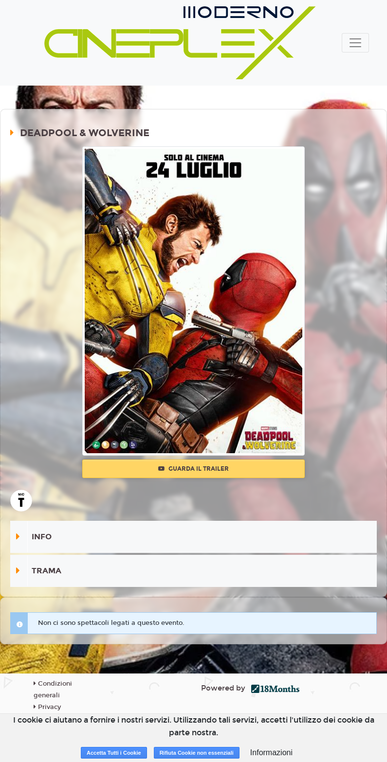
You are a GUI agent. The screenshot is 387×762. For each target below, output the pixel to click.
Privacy (47, 707)
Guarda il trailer (193, 468)
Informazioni (271, 752)
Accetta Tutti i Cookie (114, 753)
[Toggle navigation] (355, 43)
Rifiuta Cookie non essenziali (197, 753)
